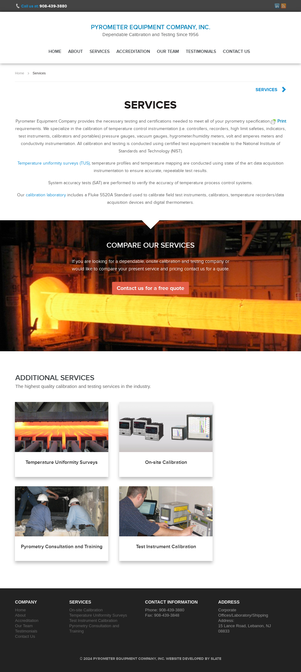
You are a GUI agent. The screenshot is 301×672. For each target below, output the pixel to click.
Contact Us (236, 51)
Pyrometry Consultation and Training (61, 546)
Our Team (168, 51)
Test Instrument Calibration (166, 546)
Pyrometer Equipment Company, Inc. (150, 27)
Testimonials (201, 51)
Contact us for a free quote (150, 288)
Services (100, 51)
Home (55, 51)
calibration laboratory (46, 195)
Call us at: (44, 6)
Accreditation (133, 51)
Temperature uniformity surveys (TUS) (53, 163)
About (75, 51)
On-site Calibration (166, 462)
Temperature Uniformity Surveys (62, 462)
